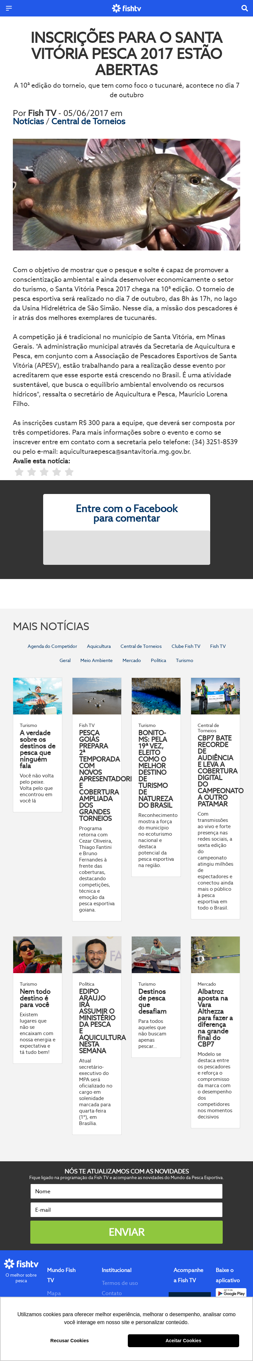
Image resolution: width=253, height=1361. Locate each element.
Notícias (29, 121)
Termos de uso (120, 1283)
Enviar (126, 1232)
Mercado (132, 660)
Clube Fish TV (186, 646)
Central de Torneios (88, 121)
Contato (112, 1293)
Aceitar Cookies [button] (183, 1340)
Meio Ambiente (96, 660)
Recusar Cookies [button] (69, 1340)
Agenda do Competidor (52, 646)
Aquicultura (99, 646)
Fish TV (218, 646)
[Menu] (9, 8)
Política (158, 660)
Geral (65, 660)
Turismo (184, 660)
